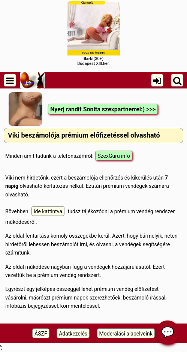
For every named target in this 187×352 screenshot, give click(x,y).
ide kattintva (48, 211)
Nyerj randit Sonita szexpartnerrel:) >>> (103, 109)
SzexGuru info (113, 156)
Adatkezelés (73, 334)
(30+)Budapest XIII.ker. (93, 33)
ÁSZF (40, 334)
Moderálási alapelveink (126, 334)
